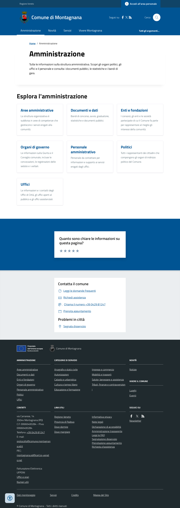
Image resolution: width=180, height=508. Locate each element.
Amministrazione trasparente (107, 431)
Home (32, 43)
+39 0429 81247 (36, 432)
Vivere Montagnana (90, 30)
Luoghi (132, 390)
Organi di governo (26, 384)
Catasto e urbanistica (65, 379)
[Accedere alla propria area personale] (140, 4)
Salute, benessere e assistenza (108, 379)
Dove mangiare (62, 432)
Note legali (97, 422)
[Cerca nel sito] (155, 17)
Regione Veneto (27, 3)
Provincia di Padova (64, 422)
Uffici (19, 399)
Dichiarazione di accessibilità (106, 427)
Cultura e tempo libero (65, 384)
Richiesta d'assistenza (103, 447)
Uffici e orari (23, 477)
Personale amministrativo (30, 389)
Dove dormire (61, 427)
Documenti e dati (25, 374)
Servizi (67, 30)
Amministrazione (31, 30)
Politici (20, 394)
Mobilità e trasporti (101, 374)
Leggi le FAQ (98, 435)
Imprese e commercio (103, 369)
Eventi (132, 395)
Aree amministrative (27, 369)
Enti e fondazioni (25, 379)
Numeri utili (23, 482)
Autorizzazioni (61, 374)
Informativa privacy (102, 417)
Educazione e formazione (67, 389)
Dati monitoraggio (26, 495)
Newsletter (135, 421)
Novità (52, 30)
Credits (75, 495)
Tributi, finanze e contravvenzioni (108, 387)
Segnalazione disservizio (104, 439)
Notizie (133, 369)
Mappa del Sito (101, 495)
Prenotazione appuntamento (107, 443)
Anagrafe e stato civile (66, 369)
